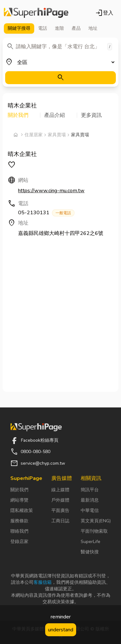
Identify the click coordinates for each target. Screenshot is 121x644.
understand (60, 629)
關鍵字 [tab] (19, 28)
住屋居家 (34, 135)
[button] (24, 115)
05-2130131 (46, 213)
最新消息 (90, 500)
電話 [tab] (42, 28)
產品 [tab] (76, 28)
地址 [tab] (92, 28)
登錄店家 (19, 542)
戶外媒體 (60, 500)
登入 (104, 13)
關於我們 (19, 490)
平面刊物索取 (94, 531)
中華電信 (90, 510)
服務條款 (19, 521)
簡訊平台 (90, 490)
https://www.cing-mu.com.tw (51, 190)
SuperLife (90, 542)
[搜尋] (60, 77)
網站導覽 (19, 500)
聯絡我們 (19, 531)
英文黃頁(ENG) (96, 521)
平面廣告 (60, 510)
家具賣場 (57, 135)
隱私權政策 (21, 510)
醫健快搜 (90, 552)
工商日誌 (60, 521)
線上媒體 (60, 490)
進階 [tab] (59, 28)
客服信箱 (43, 582)
